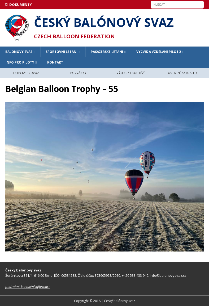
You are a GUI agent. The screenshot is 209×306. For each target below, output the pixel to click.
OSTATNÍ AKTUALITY (183, 73)
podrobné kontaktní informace (27, 286)
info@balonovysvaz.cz (168, 275)
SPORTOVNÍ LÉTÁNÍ (61, 51)
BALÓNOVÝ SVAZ (19, 51)
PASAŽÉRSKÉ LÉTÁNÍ (107, 51)
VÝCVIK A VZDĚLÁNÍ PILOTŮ (158, 51)
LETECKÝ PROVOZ (26, 73)
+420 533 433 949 (135, 275)
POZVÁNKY (78, 73)
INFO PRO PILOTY (20, 62)
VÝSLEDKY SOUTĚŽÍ (131, 73)
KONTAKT (55, 62)
